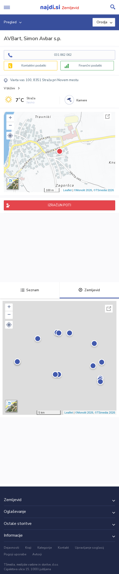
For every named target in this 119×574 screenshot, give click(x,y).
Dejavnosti (11, 548)
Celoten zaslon (107, 116)
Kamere (81, 100)
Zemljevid (89, 290)
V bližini (9, 88)
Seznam (29, 290)
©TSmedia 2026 (104, 190)
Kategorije (44, 548)
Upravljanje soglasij (89, 548)
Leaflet (67, 190)
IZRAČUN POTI (59, 205)
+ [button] (10, 118)
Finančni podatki (90, 65)
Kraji (28, 548)
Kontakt (63, 548)
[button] (10, 135)
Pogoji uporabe (15, 554)
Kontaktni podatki (33, 65)
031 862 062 (63, 55)
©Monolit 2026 (83, 190)
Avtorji (37, 554)
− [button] (10, 126)
